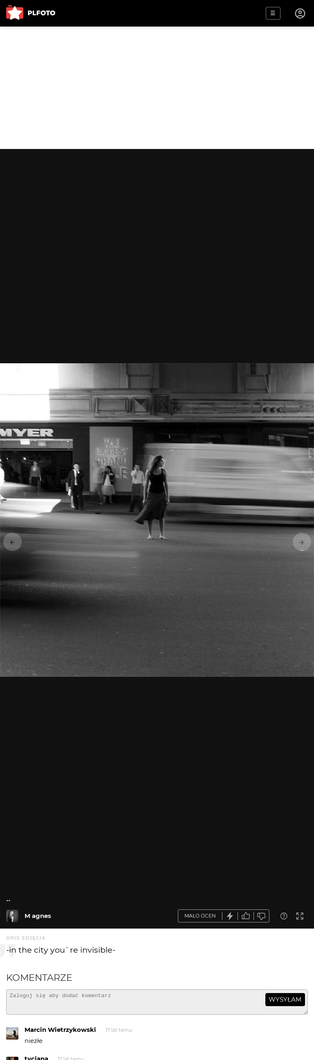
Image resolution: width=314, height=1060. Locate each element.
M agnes (38, 916)
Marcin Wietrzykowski (60, 1033)
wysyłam (285, 999)
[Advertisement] (157, 88)
